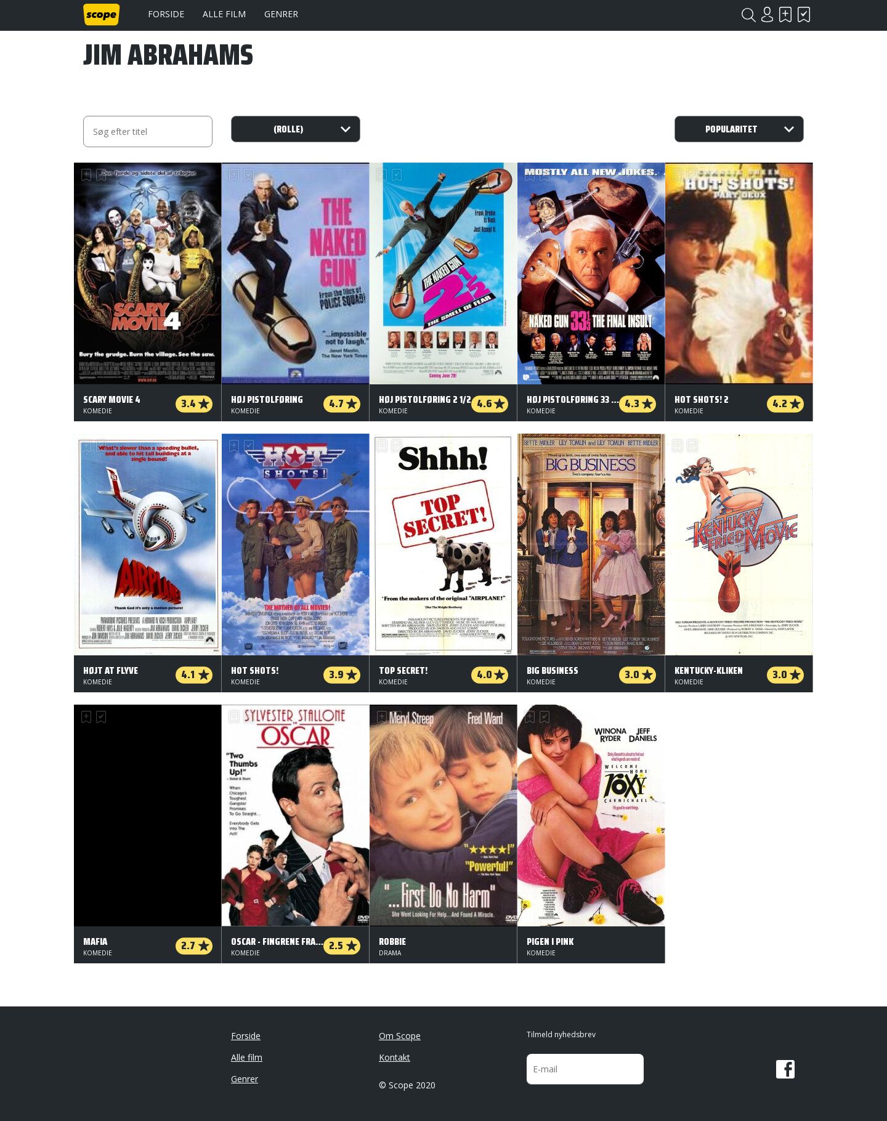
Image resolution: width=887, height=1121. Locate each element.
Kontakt (394, 1057)
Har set (804, 14)
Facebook (785, 1069)
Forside (166, 14)
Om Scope (400, 1036)
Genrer (281, 14)
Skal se (785, 14)
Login (767, 14)
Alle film (224, 14)
